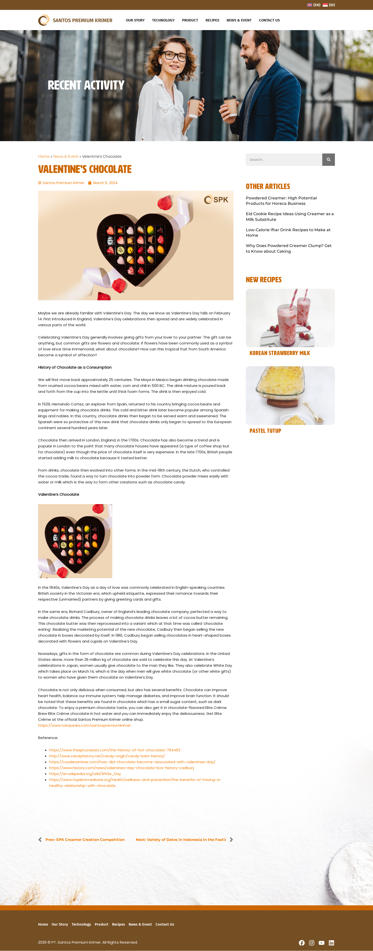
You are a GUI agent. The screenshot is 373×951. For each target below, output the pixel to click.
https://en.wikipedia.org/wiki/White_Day (86, 774)
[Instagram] (311, 943)
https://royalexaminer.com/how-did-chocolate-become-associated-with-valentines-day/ (134, 762)
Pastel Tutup (265, 431)
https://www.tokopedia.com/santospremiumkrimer (85, 725)
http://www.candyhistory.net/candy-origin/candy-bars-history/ (107, 756)
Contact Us (165, 924)
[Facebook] (301, 943)
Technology (81, 924)
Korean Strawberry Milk (280, 353)
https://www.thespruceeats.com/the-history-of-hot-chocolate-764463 (116, 750)
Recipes (118, 924)
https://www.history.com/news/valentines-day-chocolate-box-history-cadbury (123, 768)
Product (101, 924)
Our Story (60, 924)
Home (43, 156)
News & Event (65, 156)
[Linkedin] (331, 943)
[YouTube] (321, 943)
